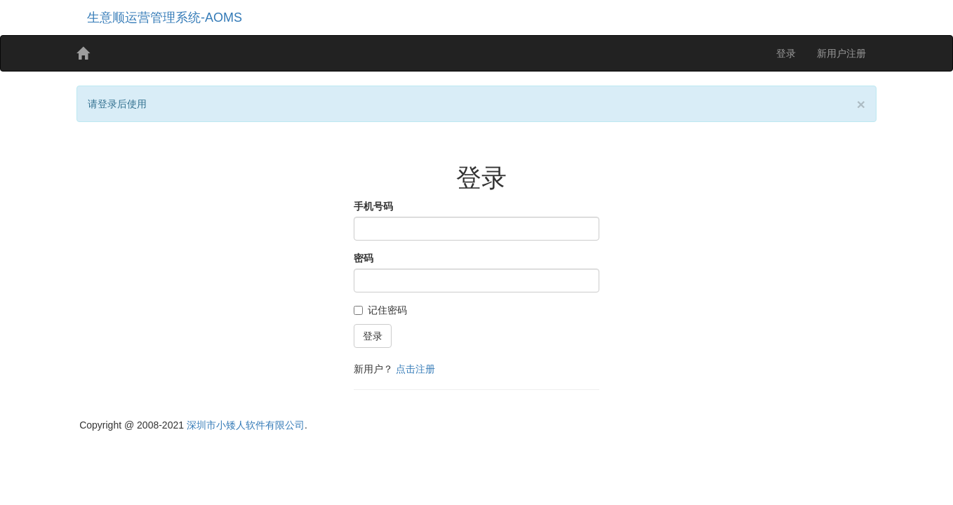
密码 (363, 258)
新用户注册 (841, 53)
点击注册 (415, 369)
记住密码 (380, 310)
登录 (786, 53)
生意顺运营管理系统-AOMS (164, 18)
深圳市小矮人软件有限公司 (246, 425)
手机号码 (373, 206)
